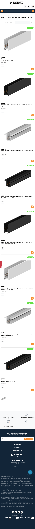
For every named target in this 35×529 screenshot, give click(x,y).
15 (32, 22)
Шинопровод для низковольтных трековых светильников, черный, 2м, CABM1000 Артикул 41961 (16, 243)
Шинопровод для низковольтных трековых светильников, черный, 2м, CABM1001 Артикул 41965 (16, 380)
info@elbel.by (17, 467)
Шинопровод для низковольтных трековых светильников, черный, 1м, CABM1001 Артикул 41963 (16, 197)
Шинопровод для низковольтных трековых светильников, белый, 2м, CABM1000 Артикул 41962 (17, 289)
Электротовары (18, 406)
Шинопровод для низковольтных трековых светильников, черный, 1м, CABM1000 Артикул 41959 (16, 105)
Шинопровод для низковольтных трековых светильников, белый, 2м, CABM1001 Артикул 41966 (17, 334)
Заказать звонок (17, 469)
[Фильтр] (1, 264)
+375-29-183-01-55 (5, 7)
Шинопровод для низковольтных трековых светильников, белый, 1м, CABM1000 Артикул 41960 (17, 59)
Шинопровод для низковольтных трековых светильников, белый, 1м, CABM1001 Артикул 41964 (17, 151)
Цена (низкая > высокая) (8, 22)
